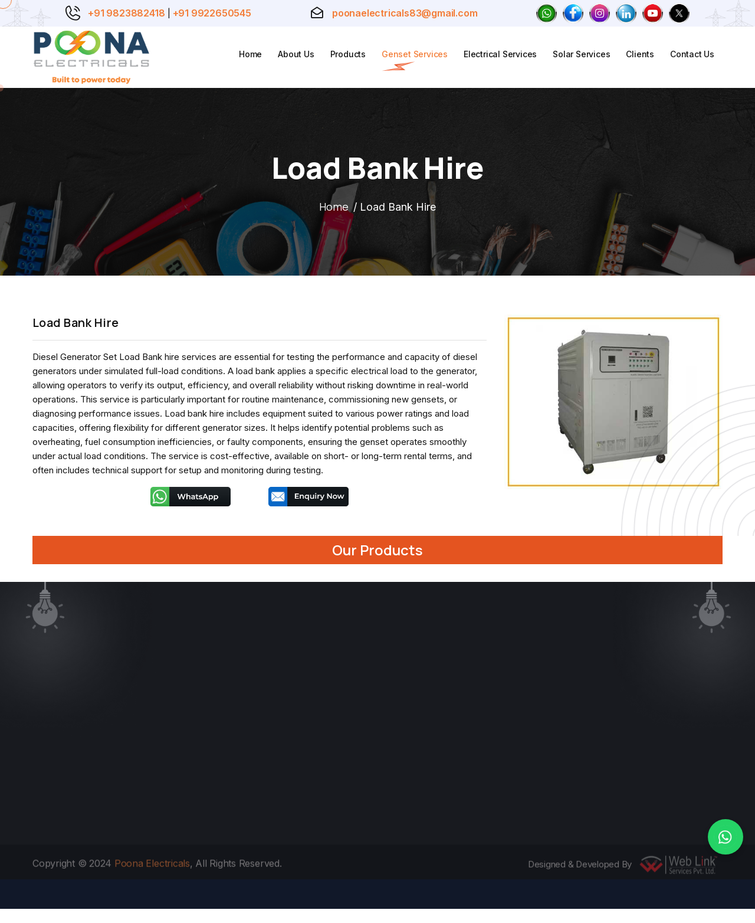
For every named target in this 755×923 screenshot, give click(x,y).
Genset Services (415, 54)
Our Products (377, 549)
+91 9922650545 (212, 13)
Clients (640, 54)
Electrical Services (500, 54)
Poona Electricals (152, 867)
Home (250, 54)
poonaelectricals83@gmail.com (404, 13)
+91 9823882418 (126, 13)
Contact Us (692, 54)
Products (348, 54)
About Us (296, 54)
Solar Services (581, 54)
